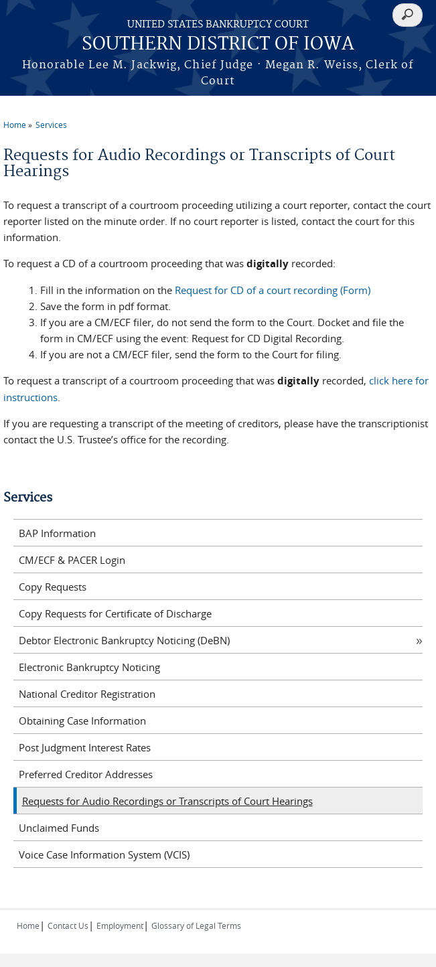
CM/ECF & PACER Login (72, 560)
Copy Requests (52, 586)
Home (14, 124)
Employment (119, 925)
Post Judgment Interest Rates (85, 747)
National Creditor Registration (87, 693)
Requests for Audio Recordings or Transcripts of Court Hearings (167, 801)
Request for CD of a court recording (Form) (272, 290)
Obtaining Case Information (82, 720)
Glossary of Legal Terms (196, 925)
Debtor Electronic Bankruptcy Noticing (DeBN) (124, 640)
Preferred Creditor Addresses (86, 774)
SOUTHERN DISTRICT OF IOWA (218, 44)
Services (51, 124)
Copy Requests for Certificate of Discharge (115, 613)
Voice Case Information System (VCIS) (104, 854)
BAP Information (57, 533)
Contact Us (68, 925)
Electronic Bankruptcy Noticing (89, 667)
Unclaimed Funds (59, 827)
